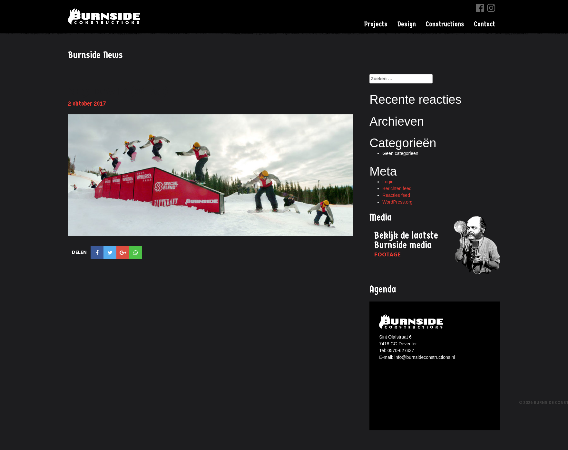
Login (387, 181)
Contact (484, 24)
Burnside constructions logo (412, 321)
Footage (387, 255)
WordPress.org (397, 202)
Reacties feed (396, 195)
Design (406, 24)
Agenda (382, 289)
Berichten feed (396, 188)
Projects (375, 24)
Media (380, 217)
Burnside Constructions (105, 16)
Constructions (445, 24)
